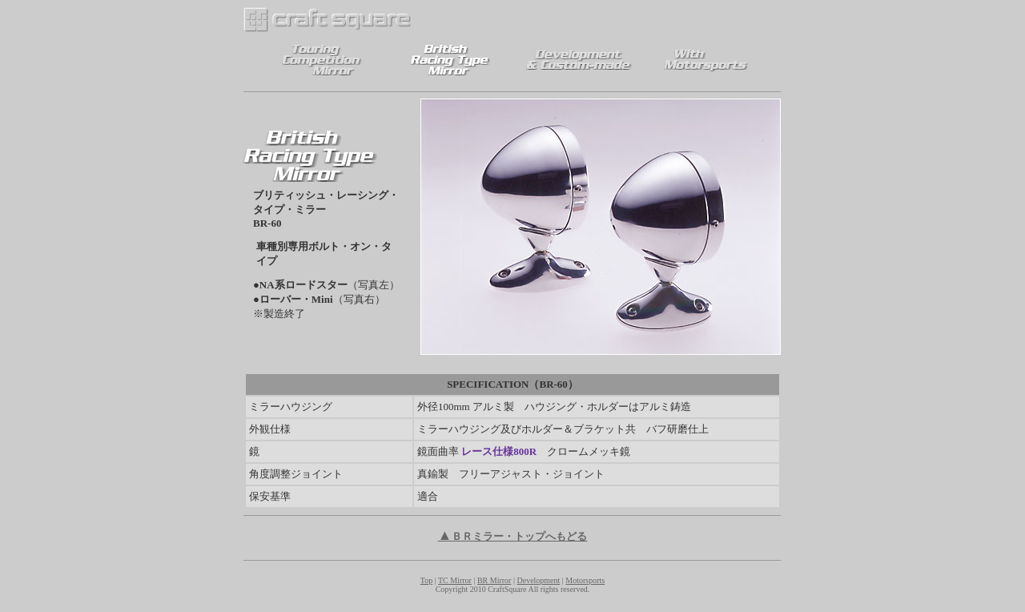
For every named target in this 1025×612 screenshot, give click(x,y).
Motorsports (585, 580)
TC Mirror (455, 580)
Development (538, 580)
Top (426, 580)
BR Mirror (494, 580)
